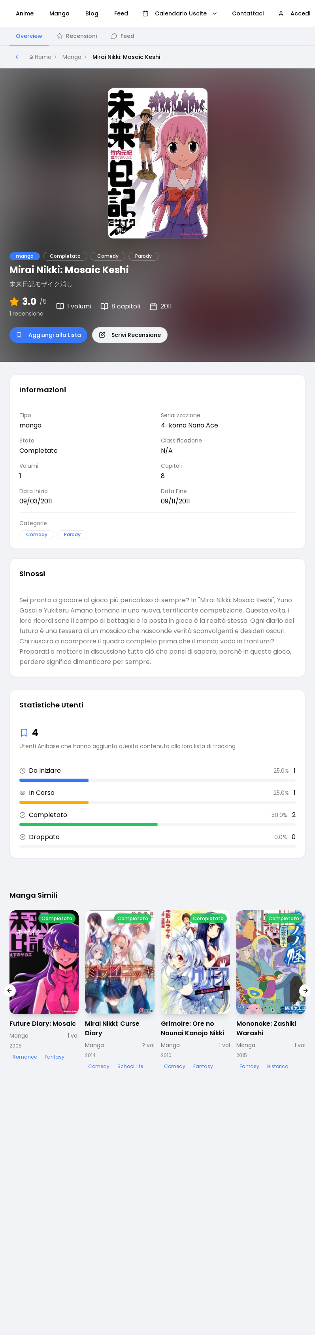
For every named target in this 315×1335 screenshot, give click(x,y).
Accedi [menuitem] (294, 13)
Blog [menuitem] (91, 13)
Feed (122, 36)
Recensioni (77, 36)
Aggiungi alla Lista (48, 335)
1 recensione (26, 314)
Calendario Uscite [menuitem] (180, 13)
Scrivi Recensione (130, 335)
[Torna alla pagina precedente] (16, 57)
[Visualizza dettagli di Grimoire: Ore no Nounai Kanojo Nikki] (195, 990)
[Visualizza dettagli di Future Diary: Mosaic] (44, 986)
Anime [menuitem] (25, 13)
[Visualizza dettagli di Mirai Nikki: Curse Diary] (119, 990)
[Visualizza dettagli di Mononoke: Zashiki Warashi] (271, 990)
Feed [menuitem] (121, 13)
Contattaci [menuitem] (248, 13)
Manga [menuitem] (59, 13)
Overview (29, 36)
